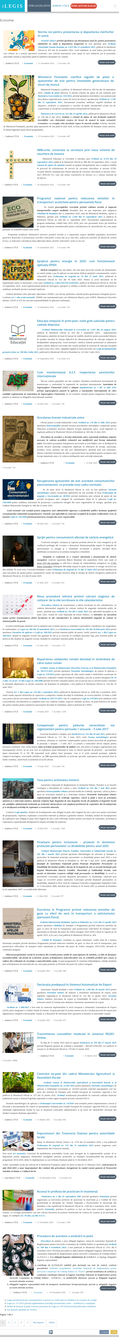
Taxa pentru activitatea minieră (58, 781)
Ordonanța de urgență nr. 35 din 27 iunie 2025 (78, 276)
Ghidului (57, 927)
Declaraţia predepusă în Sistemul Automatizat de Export (74, 986)
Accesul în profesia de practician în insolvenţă (67, 1193)
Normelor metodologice (82, 672)
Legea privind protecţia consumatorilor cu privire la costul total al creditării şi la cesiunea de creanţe (52, 1302)
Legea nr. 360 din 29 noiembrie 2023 (37, 630)
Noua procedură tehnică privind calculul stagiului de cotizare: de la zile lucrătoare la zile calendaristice (76, 599)
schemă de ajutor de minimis (51, 165)
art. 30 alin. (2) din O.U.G (32, 1217)
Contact (104, 1334)
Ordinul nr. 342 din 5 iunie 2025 (72, 612)
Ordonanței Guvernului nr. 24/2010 (57, 1105)
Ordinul (61, 1097)
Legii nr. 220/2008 (18, 517)
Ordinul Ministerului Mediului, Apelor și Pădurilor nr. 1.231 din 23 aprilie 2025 (78, 923)
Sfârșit (52, 1324)
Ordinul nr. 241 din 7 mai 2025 (94, 789)
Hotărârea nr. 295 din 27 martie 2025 (98, 1044)
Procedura (46, 1243)
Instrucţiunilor (53, 426)
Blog (114, 1334)
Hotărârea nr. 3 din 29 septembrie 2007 (61, 1198)
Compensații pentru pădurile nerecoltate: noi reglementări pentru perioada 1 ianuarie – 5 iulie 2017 (76, 728)
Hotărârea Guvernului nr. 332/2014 (55, 96)
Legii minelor (21, 813)
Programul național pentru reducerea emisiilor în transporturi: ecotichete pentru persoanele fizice (76, 200)
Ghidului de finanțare (47, 213)
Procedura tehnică (50, 606)
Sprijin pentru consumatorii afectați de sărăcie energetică (75, 538)
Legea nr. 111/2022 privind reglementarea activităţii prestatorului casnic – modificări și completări (51, 1305)
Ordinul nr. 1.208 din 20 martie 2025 (92, 991)
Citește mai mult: (106, 62)
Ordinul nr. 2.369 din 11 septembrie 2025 (81, 217)
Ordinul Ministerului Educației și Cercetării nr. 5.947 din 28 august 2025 (79, 330)
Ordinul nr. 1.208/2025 (18, 1008)
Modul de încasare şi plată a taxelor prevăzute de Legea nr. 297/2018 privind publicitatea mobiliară (51, 1308)
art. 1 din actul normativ (23, 297)
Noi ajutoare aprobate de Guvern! (22, 1311)
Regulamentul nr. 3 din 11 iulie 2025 (97, 388)
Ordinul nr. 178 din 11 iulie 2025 (94, 423)
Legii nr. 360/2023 (43, 633)
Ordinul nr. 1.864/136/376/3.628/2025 (61, 283)
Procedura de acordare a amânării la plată (65, 1238)
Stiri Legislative (39, 5)
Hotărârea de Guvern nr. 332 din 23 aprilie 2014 (64, 114)
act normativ (19, 1155)
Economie (28, 63)
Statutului (104, 1198)
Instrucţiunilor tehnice (57, 792)
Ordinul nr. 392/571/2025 (50, 699)
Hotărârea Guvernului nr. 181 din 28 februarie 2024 (85, 630)
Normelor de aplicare (22, 633)
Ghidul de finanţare (52, 941)
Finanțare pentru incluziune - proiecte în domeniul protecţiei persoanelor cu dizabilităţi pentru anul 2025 (76, 845)
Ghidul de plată (52, 92)
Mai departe (39, 1324)
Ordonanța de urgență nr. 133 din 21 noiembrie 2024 (65, 1147)
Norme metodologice (98, 738)
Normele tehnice (48, 40)
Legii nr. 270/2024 (45, 675)
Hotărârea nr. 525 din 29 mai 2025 (88, 735)
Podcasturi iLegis (83, 6)
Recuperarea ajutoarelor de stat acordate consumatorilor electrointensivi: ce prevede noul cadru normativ (76, 483)
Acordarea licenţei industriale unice (60, 418)
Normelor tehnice (55, 994)
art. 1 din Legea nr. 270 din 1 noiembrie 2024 (36, 693)
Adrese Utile (60, 5)
